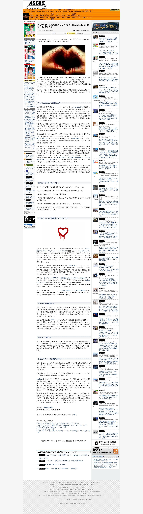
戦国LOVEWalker (99, 495)
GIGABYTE (47, 15)
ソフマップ (47, 19)
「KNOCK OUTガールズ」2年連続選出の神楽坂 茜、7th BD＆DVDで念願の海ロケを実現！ (30, 122)
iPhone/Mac (53, 10)
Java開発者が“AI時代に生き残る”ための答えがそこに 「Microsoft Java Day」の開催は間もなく (108, 373)
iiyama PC (66, 484)
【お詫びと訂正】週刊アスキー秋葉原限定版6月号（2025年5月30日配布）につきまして (105, 466)
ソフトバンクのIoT (89, 17)
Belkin (79, 15)
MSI (58, 13)
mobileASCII (76, 493)
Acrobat (36, 17)
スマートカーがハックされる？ (47, 429)
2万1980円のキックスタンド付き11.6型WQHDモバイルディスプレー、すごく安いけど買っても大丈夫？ (108, 385)
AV (73, 10)
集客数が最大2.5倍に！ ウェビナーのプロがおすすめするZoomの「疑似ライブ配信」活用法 (108, 129)
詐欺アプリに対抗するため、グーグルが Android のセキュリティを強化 (58, 423)
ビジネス (36, 10)
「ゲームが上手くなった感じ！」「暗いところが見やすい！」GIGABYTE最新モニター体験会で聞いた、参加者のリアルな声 (108, 235)
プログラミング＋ (76, 491)
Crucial (63, 15)
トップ (25, 10)
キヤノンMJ (36, 19)
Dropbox (57, 17)
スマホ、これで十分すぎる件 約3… (30, 197)
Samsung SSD (52, 489)
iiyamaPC (42, 13)
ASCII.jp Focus (29, 109)
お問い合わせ (81, 499)
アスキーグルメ (45, 11)
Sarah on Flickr (49, 407)
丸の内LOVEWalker (92, 495)
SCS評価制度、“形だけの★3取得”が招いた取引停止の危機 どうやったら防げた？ (108, 167)
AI (29, 10)
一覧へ (33, 149)
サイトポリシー (55, 499)
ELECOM (31, 15)
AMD (37, 15)
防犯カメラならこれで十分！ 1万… (30, 162)
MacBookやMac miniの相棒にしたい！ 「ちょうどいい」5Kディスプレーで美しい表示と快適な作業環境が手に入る (108, 90)
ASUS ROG (42, 15)
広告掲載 (88, 499)
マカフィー (31, 19)
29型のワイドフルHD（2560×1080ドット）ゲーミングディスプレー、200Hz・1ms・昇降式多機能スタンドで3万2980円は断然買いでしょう (108, 334)
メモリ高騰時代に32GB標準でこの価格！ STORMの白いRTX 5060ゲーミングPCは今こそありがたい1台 (30, 130)
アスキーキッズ (27, 11)
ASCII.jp (37, 3)
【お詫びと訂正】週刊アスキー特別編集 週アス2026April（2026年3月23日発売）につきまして (105, 463)
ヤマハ (79, 17)
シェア (53, 33)
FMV (31, 13)
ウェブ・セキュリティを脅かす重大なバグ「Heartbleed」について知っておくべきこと (62, 425)
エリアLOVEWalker (50, 495)
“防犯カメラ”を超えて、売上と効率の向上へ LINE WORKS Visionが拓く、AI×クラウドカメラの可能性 (108, 203)
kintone (42, 17)
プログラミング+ (66, 11)
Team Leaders (69, 491)
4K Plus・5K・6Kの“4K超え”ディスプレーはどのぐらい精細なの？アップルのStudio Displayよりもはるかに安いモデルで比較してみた (108, 142)
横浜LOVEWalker (58, 495)
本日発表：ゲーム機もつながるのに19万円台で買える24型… (29, 93)
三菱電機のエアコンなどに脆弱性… (30, 179)
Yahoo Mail (75, 138)
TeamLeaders (59, 11)
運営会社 (75, 499)
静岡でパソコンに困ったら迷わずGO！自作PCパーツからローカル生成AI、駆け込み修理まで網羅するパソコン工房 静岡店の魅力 (108, 360)
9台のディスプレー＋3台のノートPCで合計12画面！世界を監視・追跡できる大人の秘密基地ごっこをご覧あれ (108, 250)
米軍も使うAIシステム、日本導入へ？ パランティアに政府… (29, 103)
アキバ (76, 10)
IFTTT (52, 320)
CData (63, 17)
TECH (41, 10)
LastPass (40, 379)
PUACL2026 (81, 11)
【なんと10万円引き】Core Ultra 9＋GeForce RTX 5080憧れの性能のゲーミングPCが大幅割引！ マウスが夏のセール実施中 (108, 66)
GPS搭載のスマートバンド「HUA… (30, 191)
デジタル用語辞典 (69, 493)
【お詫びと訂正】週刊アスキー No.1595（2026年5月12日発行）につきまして (106, 460)
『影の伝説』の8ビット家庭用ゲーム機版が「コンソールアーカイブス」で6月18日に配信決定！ (30, 138)
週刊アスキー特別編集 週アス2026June (29, 42)
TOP (44, 482)
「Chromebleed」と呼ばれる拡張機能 (72, 290)
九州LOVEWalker (83, 495)
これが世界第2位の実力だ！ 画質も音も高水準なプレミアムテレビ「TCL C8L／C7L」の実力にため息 (108, 214)
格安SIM (33, 11)
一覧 (65, 33)
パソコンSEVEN (52, 14)
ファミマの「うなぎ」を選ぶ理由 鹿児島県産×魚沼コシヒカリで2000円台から (109, 259)
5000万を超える (42, 138)
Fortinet (73, 17)
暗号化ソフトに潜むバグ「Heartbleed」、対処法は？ (61, 468)
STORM (92, 484)
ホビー (64, 10)
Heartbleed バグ (78, 107)
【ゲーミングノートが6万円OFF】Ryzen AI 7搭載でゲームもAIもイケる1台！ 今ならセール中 (108, 52)
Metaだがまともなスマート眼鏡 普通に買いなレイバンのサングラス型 (30, 145)
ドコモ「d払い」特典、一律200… (30, 156)
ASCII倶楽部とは (31, 106)
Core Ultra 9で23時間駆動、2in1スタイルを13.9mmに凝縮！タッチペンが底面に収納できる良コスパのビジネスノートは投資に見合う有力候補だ (108, 282)
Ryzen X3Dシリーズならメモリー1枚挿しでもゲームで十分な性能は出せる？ (108, 190)
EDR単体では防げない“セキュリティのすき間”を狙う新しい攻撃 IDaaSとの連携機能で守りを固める (109, 104)
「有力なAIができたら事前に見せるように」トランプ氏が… (29, 89)
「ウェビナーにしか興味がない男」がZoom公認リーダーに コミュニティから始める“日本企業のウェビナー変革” (108, 117)
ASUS (63, 13)
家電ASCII (39, 11)
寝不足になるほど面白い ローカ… (30, 173)
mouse (36, 13)
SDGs (72, 11)
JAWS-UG (56, 486)
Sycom (47, 13)
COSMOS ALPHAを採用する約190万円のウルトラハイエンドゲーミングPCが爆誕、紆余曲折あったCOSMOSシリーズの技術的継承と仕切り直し (108, 347)
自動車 (59, 10)
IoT (32, 10)
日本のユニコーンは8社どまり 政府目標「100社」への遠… (29, 98)
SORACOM (66, 489)
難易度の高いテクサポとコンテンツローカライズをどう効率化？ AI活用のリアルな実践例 (108, 296)
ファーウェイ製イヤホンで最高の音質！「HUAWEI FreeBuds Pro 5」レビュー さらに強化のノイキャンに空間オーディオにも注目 (108, 308)
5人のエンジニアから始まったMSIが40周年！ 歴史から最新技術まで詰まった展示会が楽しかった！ (108, 80)
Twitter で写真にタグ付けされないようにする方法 (52, 427)
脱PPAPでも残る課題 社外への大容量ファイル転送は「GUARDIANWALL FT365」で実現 (108, 180)
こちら (75, 415)
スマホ (80, 10)
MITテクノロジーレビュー (85, 493)
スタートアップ (85, 10)
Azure (47, 17)
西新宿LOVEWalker (67, 495)
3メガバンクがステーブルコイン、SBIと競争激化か (29, 84)
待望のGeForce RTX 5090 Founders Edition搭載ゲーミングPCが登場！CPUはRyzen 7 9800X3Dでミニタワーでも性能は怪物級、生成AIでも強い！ (108, 411)
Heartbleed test (84, 251)
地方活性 (76, 11)
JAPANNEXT (42, 19)
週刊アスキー (52, 11)
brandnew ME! (52, 19)
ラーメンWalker (42, 495)
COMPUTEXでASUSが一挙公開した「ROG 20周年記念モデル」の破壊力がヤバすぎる (108, 39)
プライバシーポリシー (65, 499)
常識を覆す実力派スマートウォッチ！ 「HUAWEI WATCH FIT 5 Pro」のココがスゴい (108, 397)
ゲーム (91, 10)
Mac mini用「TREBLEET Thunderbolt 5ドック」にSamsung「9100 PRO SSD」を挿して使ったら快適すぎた (108, 268)
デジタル (46, 10)
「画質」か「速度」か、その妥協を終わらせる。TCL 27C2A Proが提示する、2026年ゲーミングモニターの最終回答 (108, 321)
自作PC (69, 10)
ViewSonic (73, 15)
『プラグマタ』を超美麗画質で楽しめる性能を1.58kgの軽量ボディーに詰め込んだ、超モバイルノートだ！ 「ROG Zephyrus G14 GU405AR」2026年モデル (108, 154)
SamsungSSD (51, 15)
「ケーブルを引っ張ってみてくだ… (30, 168)
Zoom (84, 17)
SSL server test (74, 265)
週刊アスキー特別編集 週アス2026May (29, 62)
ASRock (57, 15)
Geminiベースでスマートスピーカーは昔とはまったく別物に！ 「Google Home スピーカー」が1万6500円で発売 (30, 114)
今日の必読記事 (55, 493)
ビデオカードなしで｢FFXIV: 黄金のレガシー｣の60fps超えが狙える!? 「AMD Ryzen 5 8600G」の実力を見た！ (108, 435)
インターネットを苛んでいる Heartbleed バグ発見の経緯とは (64, 460)
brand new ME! (80, 487)
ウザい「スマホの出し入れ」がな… (30, 185)
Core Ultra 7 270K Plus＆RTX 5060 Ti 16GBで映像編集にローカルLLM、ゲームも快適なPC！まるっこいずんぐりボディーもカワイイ (108, 424)
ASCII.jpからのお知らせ (98, 456)
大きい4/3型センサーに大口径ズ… (30, 203)
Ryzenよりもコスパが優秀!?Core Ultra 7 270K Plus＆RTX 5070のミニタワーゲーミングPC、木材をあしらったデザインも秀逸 (108, 225)
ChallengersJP (87, 11)
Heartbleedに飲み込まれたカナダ (55, 464)
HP (68, 13)
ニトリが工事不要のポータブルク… (30, 208)
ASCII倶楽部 (115, 10)
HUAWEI (68, 15)
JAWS (31, 17)
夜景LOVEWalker (75, 495)
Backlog (68, 17)
